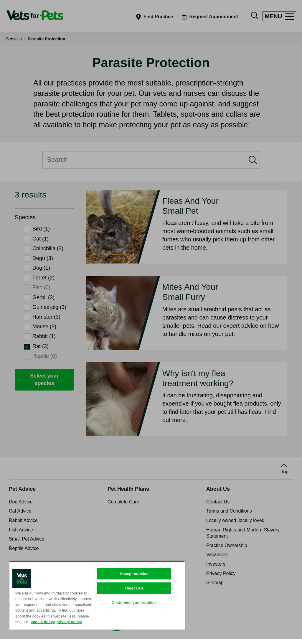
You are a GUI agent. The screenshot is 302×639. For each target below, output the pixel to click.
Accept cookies (134, 574)
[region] (97, 595)
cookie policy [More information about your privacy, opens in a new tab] (43, 622)
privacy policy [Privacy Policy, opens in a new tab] (69, 622)
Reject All (134, 588)
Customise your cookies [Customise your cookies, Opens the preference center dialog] (133, 602)
